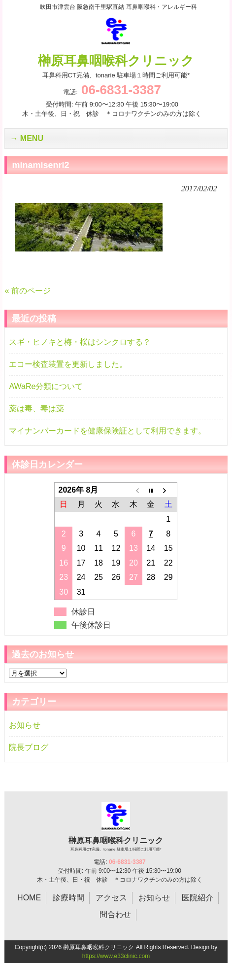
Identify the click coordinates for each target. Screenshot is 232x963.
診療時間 (68, 897)
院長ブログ (28, 747)
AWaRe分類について (46, 386)
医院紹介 (197, 897)
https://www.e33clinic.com (116, 956)
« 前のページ (27, 290)
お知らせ (24, 725)
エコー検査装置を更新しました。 (68, 364)
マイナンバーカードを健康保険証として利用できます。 (107, 431)
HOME (29, 897)
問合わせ (115, 914)
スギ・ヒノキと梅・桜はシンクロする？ (80, 342)
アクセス (111, 897)
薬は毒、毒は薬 (36, 408)
